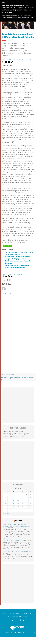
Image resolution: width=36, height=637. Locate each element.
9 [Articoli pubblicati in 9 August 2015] (30, 497)
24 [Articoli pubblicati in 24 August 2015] (5, 507)
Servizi (30, 613)
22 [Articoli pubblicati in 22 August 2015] (26, 504)
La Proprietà (23, 613)
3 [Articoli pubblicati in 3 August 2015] (5, 497)
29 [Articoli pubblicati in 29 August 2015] (26, 507)
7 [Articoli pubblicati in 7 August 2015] (22, 497)
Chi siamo (6, 613)
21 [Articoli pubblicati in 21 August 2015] (22, 504)
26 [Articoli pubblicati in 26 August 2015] (13, 507)
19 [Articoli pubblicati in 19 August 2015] (13, 504)
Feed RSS (18, 521)
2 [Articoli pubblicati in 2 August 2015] (30, 494)
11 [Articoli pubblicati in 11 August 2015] (9, 501)
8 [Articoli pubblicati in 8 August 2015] (26, 497)
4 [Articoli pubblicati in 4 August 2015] (9, 497)
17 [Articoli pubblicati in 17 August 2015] (5, 504)
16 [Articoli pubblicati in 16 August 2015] (30, 501)
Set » (8, 513)
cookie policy (8, 12)
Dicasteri (28, 59)
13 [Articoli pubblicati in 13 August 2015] (18, 501)
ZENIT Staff (20, 59)
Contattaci (25, 616)
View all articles (6, 294)
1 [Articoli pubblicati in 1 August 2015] (26, 494)
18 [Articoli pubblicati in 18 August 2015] (9, 504)
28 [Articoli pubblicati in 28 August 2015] (22, 507)
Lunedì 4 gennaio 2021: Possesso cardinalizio (15, 551)
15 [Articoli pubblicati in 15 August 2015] (26, 501)
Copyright (18, 616)
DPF (11, 613)
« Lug (4, 513)
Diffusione (16, 613)
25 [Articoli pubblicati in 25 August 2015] (9, 507)
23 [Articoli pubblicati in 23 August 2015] (30, 504)
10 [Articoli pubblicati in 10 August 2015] (5, 501)
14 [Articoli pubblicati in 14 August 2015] (22, 501)
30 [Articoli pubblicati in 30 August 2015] (30, 507)
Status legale (11, 616)
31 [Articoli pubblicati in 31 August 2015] (5, 510)
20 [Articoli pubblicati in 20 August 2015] (18, 504)
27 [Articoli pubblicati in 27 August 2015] (18, 507)
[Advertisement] (18, 360)
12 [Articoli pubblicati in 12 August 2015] (13, 501)
